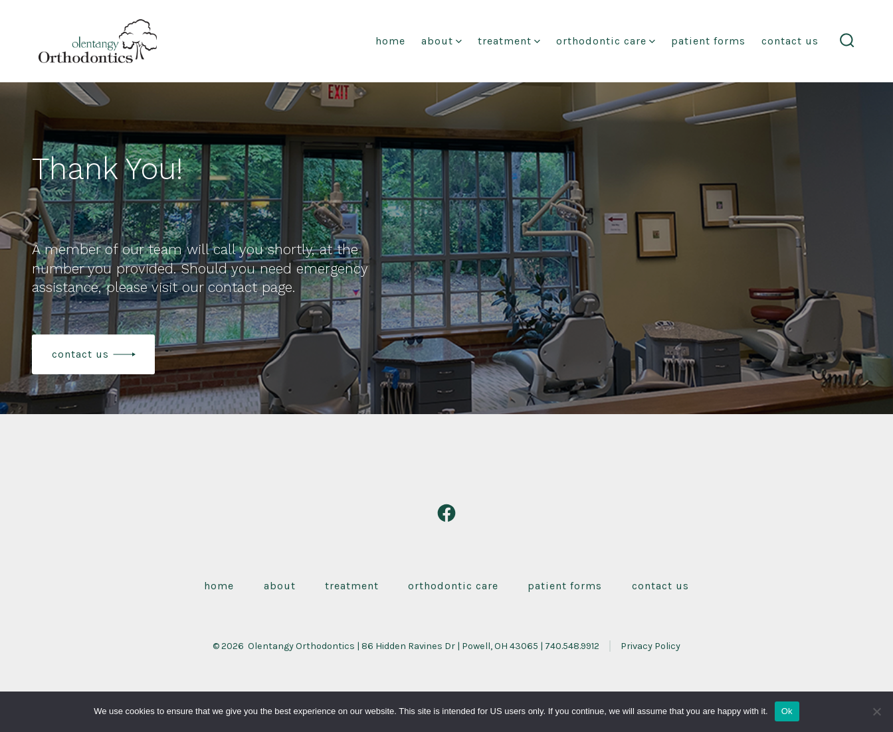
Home (390, 41)
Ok (787, 711)
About (441, 41)
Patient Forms (708, 41)
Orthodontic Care (605, 41)
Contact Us (790, 41)
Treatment (509, 41)
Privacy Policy (650, 646)
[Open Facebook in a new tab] (446, 513)
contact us (80, 354)
